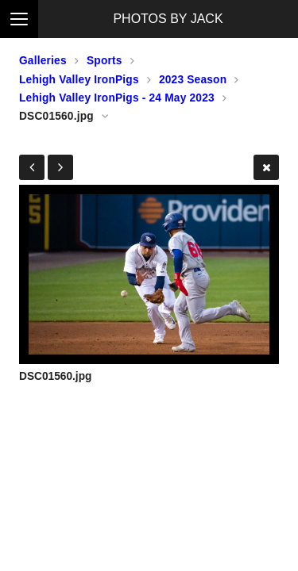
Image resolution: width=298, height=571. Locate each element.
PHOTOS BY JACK (168, 18)
